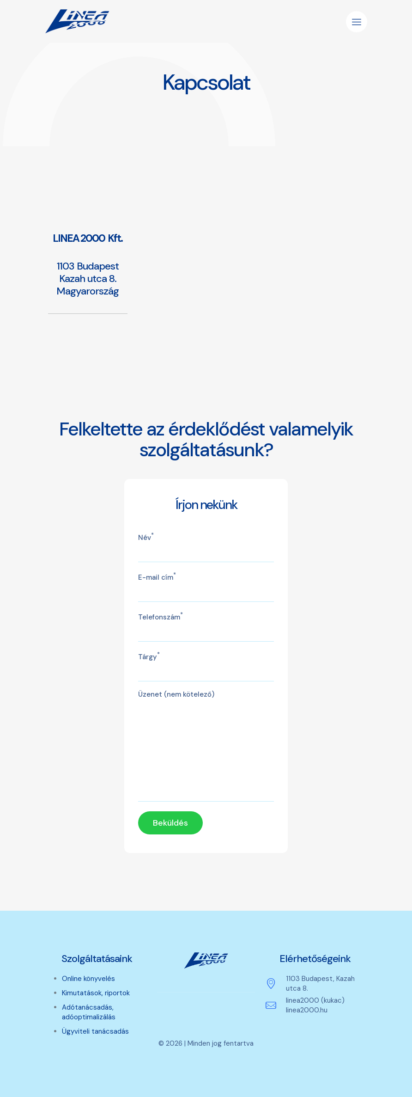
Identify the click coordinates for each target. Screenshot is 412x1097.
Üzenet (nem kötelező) (206, 746)
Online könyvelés (88, 978)
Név (206, 547)
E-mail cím (206, 586)
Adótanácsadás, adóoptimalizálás (88, 1012)
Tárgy (206, 666)
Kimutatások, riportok (96, 993)
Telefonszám (206, 626)
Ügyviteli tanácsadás (95, 1031)
